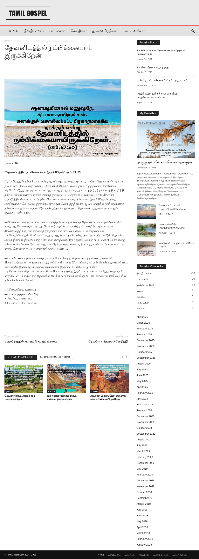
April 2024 (142, 398)
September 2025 (146, 357)
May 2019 (142, 468)
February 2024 (145, 404)
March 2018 (143, 533)
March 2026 (143, 322)
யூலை (140, 291)
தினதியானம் (34, 31)
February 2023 (145, 457)
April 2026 (142, 316)
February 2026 (145, 328)
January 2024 (144, 410)
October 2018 (144, 492)
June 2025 (142, 375)
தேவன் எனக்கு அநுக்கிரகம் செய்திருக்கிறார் (20, 397)
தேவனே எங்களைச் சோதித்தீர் (108, 341)
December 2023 (146, 416)
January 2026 (144, 334)
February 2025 (145, 392)
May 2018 (142, 521)
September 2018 (146, 497)
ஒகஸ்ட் (141, 296)
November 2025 (146, 346)
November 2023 (146, 422)
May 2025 (142, 381)
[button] (193, 31)
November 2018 (146, 486)
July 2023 (142, 445)
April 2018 (142, 527)
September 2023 (146, 433)
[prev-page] (122, 357)
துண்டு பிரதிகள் (104, 31)
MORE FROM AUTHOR (55, 357)
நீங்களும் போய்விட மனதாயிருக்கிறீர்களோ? (172, 207)
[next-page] (127, 357)
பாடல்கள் (57, 31)
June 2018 (142, 515)
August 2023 (144, 439)
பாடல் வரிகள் (134, 31)
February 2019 (145, 474)
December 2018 (146, 480)
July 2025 (142, 369)
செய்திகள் (78, 31)
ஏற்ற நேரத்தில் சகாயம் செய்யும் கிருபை (30, 341)
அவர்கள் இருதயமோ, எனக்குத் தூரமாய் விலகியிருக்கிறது (108, 397)
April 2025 (142, 387)
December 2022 (146, 462)
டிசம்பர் (31, 40)
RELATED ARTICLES (21, 357)
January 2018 (144, 544)
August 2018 (144, 503)
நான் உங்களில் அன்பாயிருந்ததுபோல (172, 226)
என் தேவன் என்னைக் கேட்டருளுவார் (162, 80)
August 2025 (144, 363)
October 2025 (144, 351)
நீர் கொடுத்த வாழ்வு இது (153, 67)
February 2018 (145, 538)
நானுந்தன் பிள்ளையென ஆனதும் (164, 162)
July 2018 (142, 509)
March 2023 (143, 451)
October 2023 (144, 427)
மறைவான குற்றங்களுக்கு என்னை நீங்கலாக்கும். (61, 397)
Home (12, 31)
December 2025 (146, 340)
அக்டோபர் (143, 302)
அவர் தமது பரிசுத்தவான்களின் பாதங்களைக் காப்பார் (157, 95)
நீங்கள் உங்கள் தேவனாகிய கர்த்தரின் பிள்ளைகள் (161, 52)
